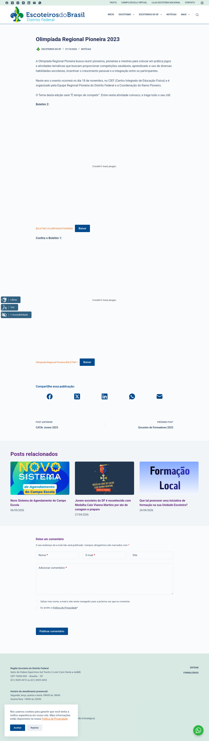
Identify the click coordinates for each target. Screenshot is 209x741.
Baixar (82, 228)
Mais (186, 14)
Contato (190, 2)
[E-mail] (34, 2)
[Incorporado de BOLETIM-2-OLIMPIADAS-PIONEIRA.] (104, 166)
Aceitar (17, 727)
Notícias (171, 14)
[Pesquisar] (197, 14)
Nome (43, 555)
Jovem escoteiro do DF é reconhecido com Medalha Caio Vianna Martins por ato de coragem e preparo (103, 505)
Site (135, 555)
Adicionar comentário (53, 568)
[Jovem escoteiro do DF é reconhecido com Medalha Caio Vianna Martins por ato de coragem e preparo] (104, 478)
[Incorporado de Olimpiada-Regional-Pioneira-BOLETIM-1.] (104, 300)
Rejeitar (35, 727)
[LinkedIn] (28, 2)
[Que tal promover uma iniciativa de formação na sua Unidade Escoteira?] (169, 478)
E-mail (90, 555)
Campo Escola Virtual (134, 2)
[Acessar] (202, 2)
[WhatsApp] (39, 2)
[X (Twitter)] (12, 2)
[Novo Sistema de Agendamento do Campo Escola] (39, 478)
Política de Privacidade (55, 718)
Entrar (194, 667)
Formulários (191, 672)
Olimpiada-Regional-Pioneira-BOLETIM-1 (57, 362)
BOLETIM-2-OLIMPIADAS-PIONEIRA (54, 228)
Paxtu (113, 2)
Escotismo (127, 14)
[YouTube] (23, 2)
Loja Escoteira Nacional (166, 2)
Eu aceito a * (59, 607)
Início (111, 14)
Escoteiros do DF (151, 14)
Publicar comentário (52, 631)
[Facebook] (6, 2)
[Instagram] (17, 2)
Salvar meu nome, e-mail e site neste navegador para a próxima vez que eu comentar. (85, 601)
